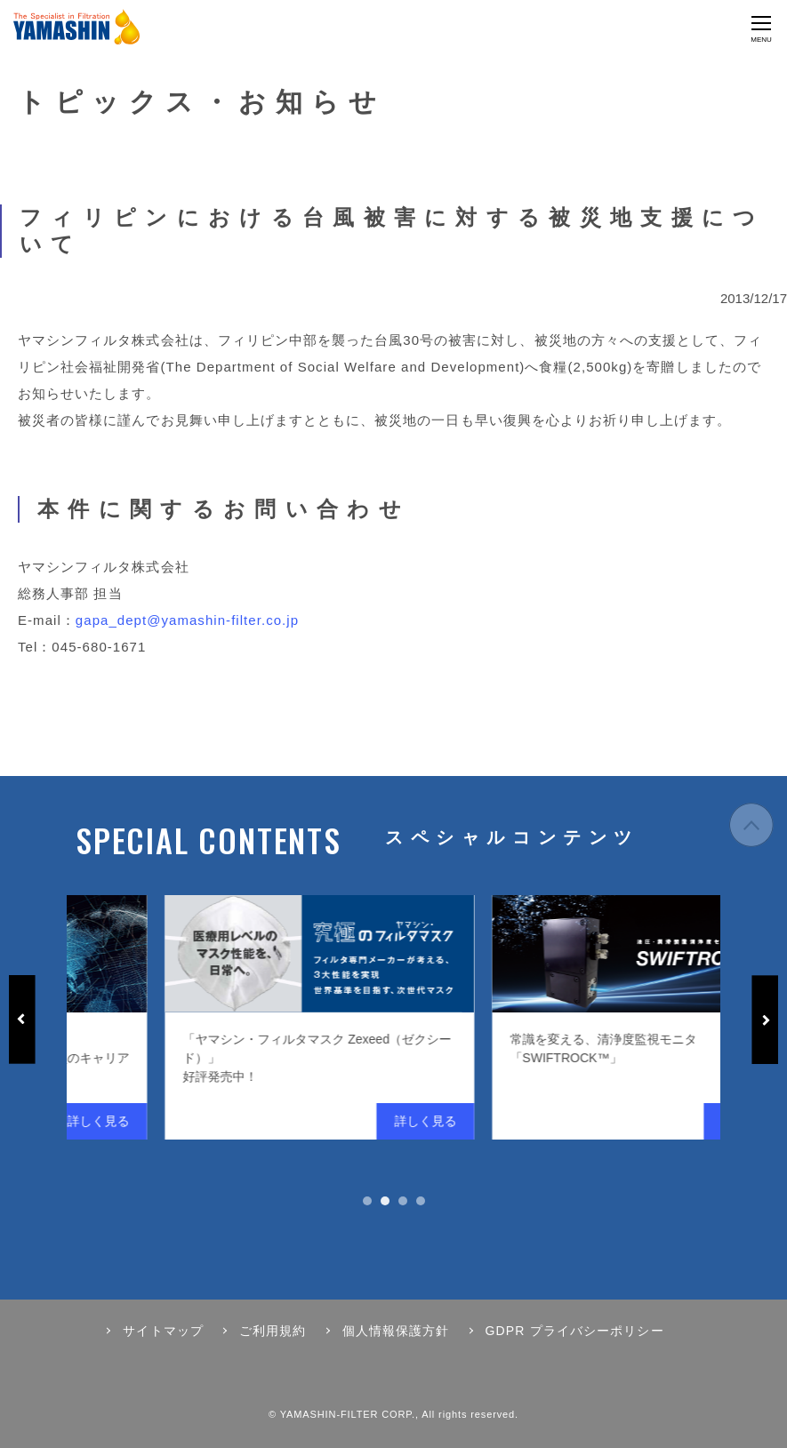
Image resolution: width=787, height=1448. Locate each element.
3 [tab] (403, 1200)
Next (764, 1019)
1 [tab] (367, 1200)
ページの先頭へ (751, 825)
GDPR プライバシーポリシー (575, 1331)
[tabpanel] (169, 1017)
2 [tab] (385, 1200)
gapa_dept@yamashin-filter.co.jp (187, 620)
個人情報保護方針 (396, 1331)
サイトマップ (163, 1331)
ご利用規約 (273, 1331)
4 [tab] (421, 1200)
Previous (22, 1019)
